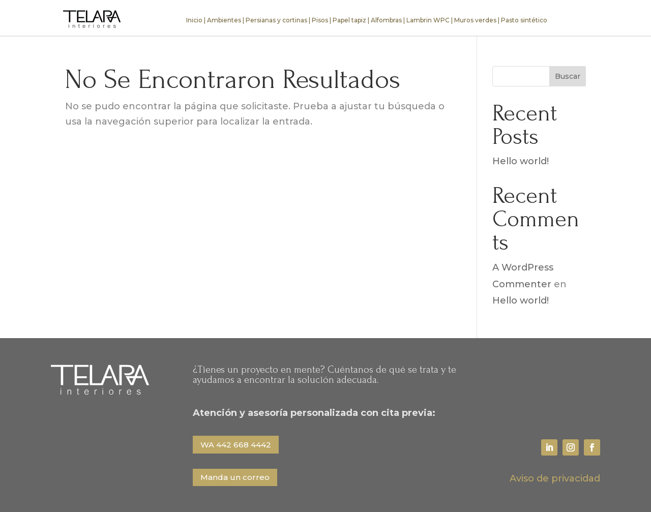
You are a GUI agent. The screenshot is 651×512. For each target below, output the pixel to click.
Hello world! (520, 161)
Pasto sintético (524, 20)
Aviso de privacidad (555, 478)
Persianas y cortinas (276, 20)
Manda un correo (235, 477)
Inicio (194, 20)
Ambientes (224, 20)
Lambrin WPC (428, 20)
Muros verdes (475, 20)
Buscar (567, 76)
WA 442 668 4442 (235, 444)
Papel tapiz (349, 20)
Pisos (320, 20)
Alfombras (386, 20)
